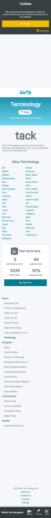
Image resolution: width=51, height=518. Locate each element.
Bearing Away (8, 178)
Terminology (10, 337)
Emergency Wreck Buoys (16, 362)
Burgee (5, 185)
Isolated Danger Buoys (15, 372)
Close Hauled (8, 189)
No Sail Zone (8, 220)
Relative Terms (11, 323)
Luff (4, 213)
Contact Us (25, 495)
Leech (5, 210)
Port (28, 220)
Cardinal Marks (11, 352)
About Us (25, 492)
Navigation (7, 342)
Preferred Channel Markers (17, 381)
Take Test (26, 282)
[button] (25, 95)
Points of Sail (10, 318)
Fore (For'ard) (32, 192)
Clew (28, 185)
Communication (9, 396)
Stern (4, 231)
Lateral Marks (10, 376)
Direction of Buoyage (14, 357)
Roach (5, 224)
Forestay (6, 196)
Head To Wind (32, 199)
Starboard (30, 228)
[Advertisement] (25, 61)
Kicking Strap (32, 206)
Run (4, 228)
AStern (5, 171)
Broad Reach (32, 182)
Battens (5, 175)
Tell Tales (6, 235)
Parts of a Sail (11, 313)
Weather (6, 421)
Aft (3, 168)
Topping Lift (31, 235)
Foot (4, 192)
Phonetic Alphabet (12, 406)
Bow (4, 182)
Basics (5, 298)
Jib (27, 203)
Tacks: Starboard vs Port (15, 332)
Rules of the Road (12, 328)
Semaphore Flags (12, 411)
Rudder (29, 224)
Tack (28, 231)
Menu (29, 512)
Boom (28, 178)
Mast (28, 217)
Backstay (30, 171)
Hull (4, 203)
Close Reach (32, 189)
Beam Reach (31, 175)
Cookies (26, 499)
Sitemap (26, 502)
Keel (4, 206)
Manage (42, 30)
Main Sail (6, 217)
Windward (6, 238)
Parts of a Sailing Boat (14, 308)
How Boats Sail (11, 303)
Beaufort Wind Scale (13, 425)
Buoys (7, 347)
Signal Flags (10, 416)
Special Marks (11, 391)
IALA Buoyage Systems (15, 367)
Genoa (29, 196)
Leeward (30, 210)
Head (4, 199)
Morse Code (10, 401)
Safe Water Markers (13, 386)
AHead (29, 168)
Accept (25, 24)
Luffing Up (30, 213)
